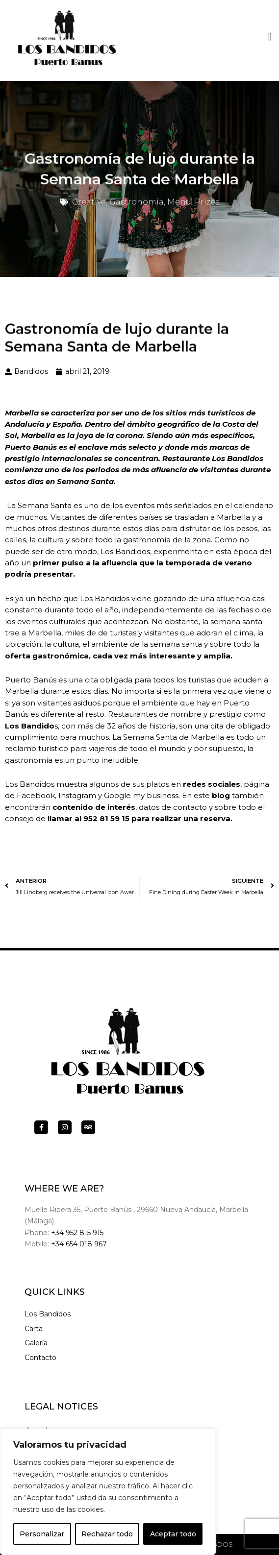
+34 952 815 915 (77, 1232)
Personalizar (42, 1534)
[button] (269, 35)
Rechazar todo (107, 1534)
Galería (36, 1342)
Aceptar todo (173, 1534)
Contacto (40, 1357)
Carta (34, 1328)
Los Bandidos (48, 1314)
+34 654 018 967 (79, 1243)
